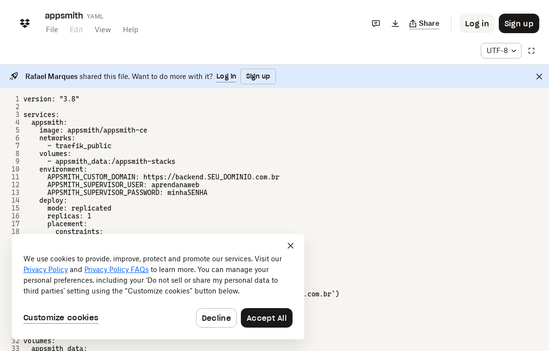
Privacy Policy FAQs (116, 269)
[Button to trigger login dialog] (477, 23)
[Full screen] (531, 50)
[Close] (539, 76)
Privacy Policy (45, 269)
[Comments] (376, 23)
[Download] (395, 23)
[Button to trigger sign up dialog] (519, 23)
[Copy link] (424, 23)
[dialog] (158, 286)
